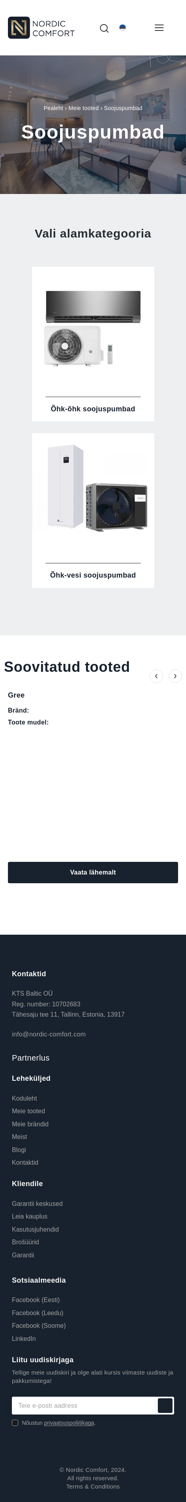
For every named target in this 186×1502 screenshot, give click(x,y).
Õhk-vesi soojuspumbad (93, 575)
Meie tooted (84, 108)
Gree (16, 695)
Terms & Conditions (93, 1486)
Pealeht (53, 108)
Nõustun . (59, 1423)
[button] (156, 676)
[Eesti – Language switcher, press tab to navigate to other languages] (131, 28)
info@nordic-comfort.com (49, 1034)
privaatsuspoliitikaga (69, 1423)
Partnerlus (31, 1057)
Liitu (165, 1405)
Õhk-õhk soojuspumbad (93, 409)
